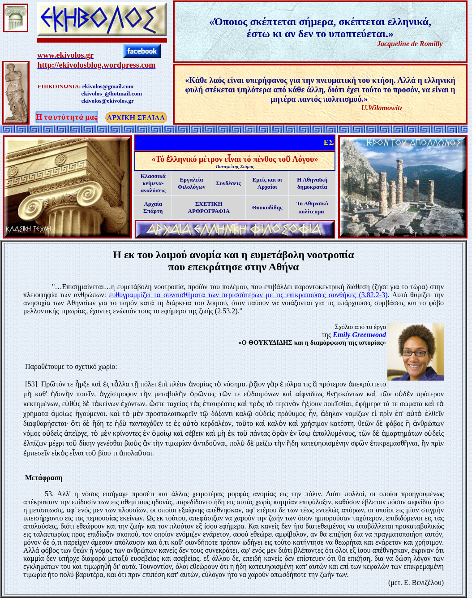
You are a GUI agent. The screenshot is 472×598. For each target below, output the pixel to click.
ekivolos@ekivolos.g (106, 100)
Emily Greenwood (359, 334)
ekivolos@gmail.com (107, 86)
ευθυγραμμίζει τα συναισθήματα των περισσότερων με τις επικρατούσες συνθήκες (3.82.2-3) (248, 295)
